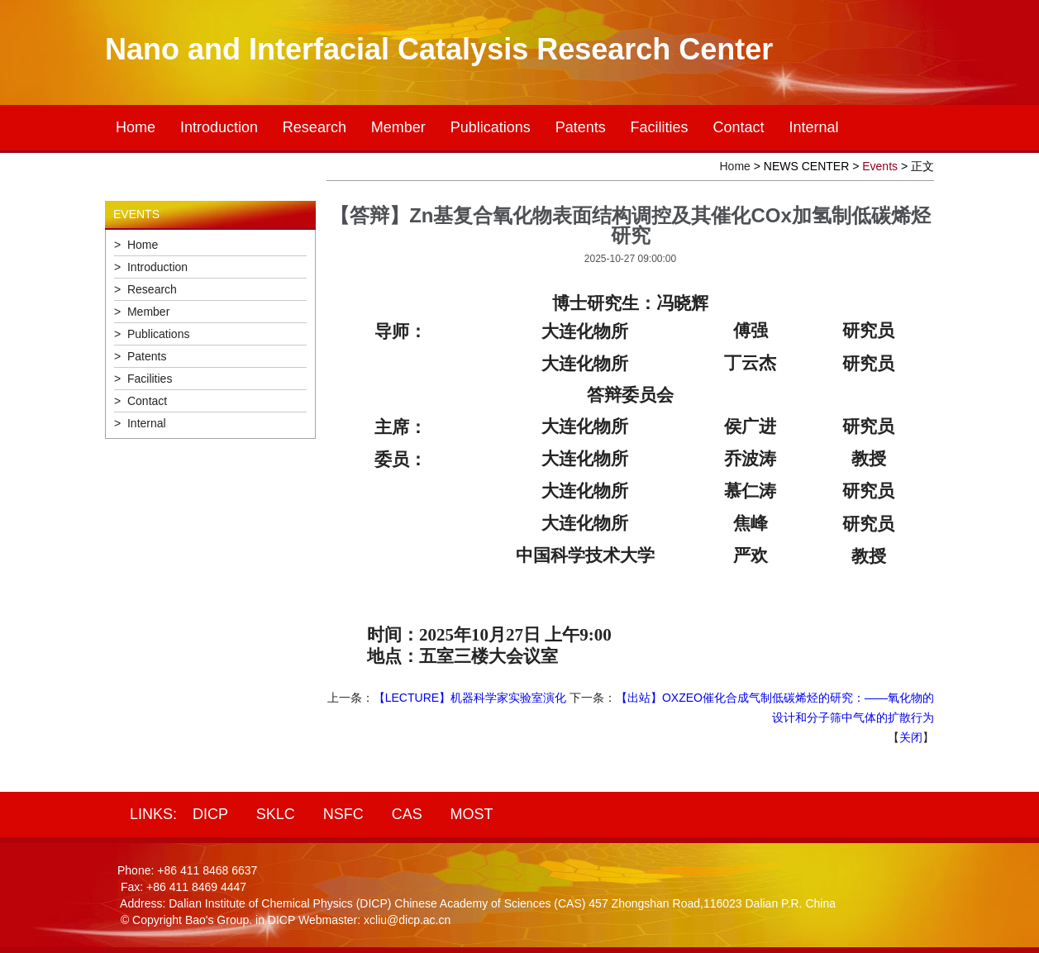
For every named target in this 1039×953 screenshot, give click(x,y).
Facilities (660, 127)
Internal (813, 127)
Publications (490, 127)
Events (880, 166)
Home (135, 127)
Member (398, 127)
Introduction (219, 127)
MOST (471, 814)
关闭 (910, 737)
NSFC (343, 814)
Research (314, 127)
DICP (210, 814)
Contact (739, 127)
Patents (580, 127)
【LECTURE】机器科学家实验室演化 (470, 697)
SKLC (275, 814)
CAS (407, 814)
